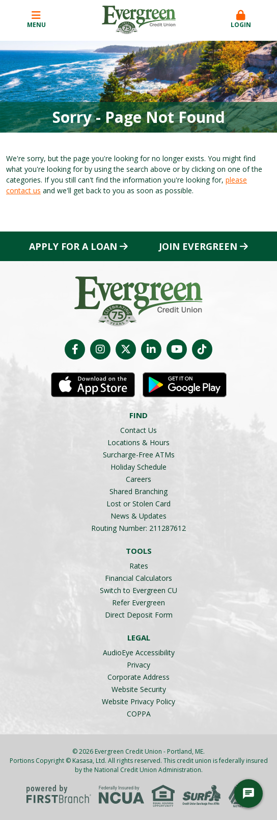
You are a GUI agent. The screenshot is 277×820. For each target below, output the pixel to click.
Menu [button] (36, 19)
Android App (185, 385)
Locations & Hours (138, 442)
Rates (138, 566)
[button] (241, 20)
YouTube (177, 349)
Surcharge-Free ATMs (139, 454)
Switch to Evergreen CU (138, 590)
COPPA (139, 714)
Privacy (138, 665)
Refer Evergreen (138, 602)
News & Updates (138, 516)
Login (241, 19)
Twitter (126, 349)
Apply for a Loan (73, 246)
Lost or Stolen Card (138, 503)
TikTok (202, 349)
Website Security (139, 689)
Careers (138, 479)
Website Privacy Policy (138, 701)
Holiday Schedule (138, 467)
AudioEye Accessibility (139, 652)
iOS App (93, 385)
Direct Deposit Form (139, 615)
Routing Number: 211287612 (138, 528)
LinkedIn (151, 349)
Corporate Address (138, 677)
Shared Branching (138, 491)
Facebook (75, 349)
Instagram (100, 349)
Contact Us (138, 430)
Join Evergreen (198, 246)
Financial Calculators (138, 578)
